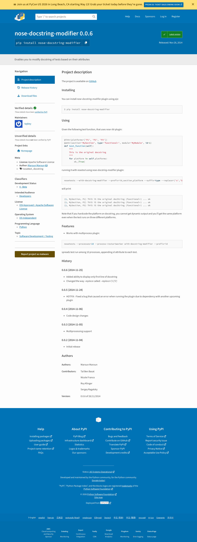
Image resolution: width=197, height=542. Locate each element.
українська (87, 517)
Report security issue (156, 440)
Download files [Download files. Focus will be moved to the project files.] (27, 96)
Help (127, 16)
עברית (151, 517)
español (41, 517)
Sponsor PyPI (118, 448)
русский (142, 517)
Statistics (79, 444)
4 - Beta (23, 187)
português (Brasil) (72, 517)
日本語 (60, 517)
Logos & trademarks (79, 448)
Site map (98, 497)
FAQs (40, 452)
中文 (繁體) (131, 517)
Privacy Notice (155, 448)
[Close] (193, 4)
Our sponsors (79, 452)
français (51, 517)
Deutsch (107, 517)
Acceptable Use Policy (155, 452)
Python (23, 227)
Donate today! (98, 480)
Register (176, 16)
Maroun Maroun (36, 165)
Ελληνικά (98, 517)
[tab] (35, 80)
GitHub (92, 81)
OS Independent (27, 218)
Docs (137, 16)
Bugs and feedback (118, 436)
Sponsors (150, 16)
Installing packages (39, 436)
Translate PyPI (116, 444)
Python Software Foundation (97, 489)
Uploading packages (39, 440)
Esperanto (161, 517)
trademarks (127, 486)
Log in (163, 16)
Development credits (116, 452)
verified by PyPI (41, 112)
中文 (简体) (118, 517)
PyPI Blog (78, 436)
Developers (25, 196)
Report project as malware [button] (35, 254)
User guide (39, 444)
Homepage (24, 151)
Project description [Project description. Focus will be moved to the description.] (29, 79)
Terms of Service (154, 436)
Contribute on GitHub (116, 440)
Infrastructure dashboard (78, 440)
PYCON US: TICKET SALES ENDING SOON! (162, 4)
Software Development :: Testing (36, 236)
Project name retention (39, 448)
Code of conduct (155, 444)
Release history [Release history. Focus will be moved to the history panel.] (27, 87)
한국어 (170, 517)
